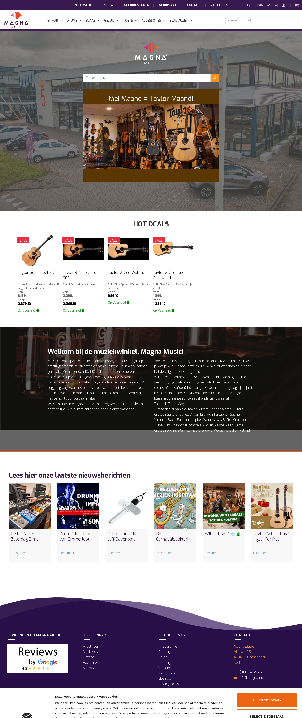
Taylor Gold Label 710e (37, 272)
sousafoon (177, 388)
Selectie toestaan (267, 689)
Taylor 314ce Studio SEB (79, 275)
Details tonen (227, 710)
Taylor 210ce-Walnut (126, 272)
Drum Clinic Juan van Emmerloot (76, 536)
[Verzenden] (215, 78)
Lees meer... (19, 553)
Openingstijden (136, 5)
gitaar (192, 361)
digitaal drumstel (228, 361)
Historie (88, 657)
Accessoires (153, 20)
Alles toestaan (267, 673)
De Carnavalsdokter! (172, 536)
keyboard (179, 361)
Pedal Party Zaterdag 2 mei (25, 536)
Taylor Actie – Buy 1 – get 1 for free (271, 536)
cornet (159, 388)
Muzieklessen (93, 651)
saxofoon (161, 382)
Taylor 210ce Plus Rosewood (168, 275)
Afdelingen (91, 646)
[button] (286, 5)
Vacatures (219, 5)
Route (162, 657)
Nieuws (109, 5)
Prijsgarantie (167, 646)
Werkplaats (168, 5)
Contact (194, 5)
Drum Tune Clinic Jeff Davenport (124, 536)
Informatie (84, 5)
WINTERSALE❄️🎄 (223, 534)
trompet (204, 361)
